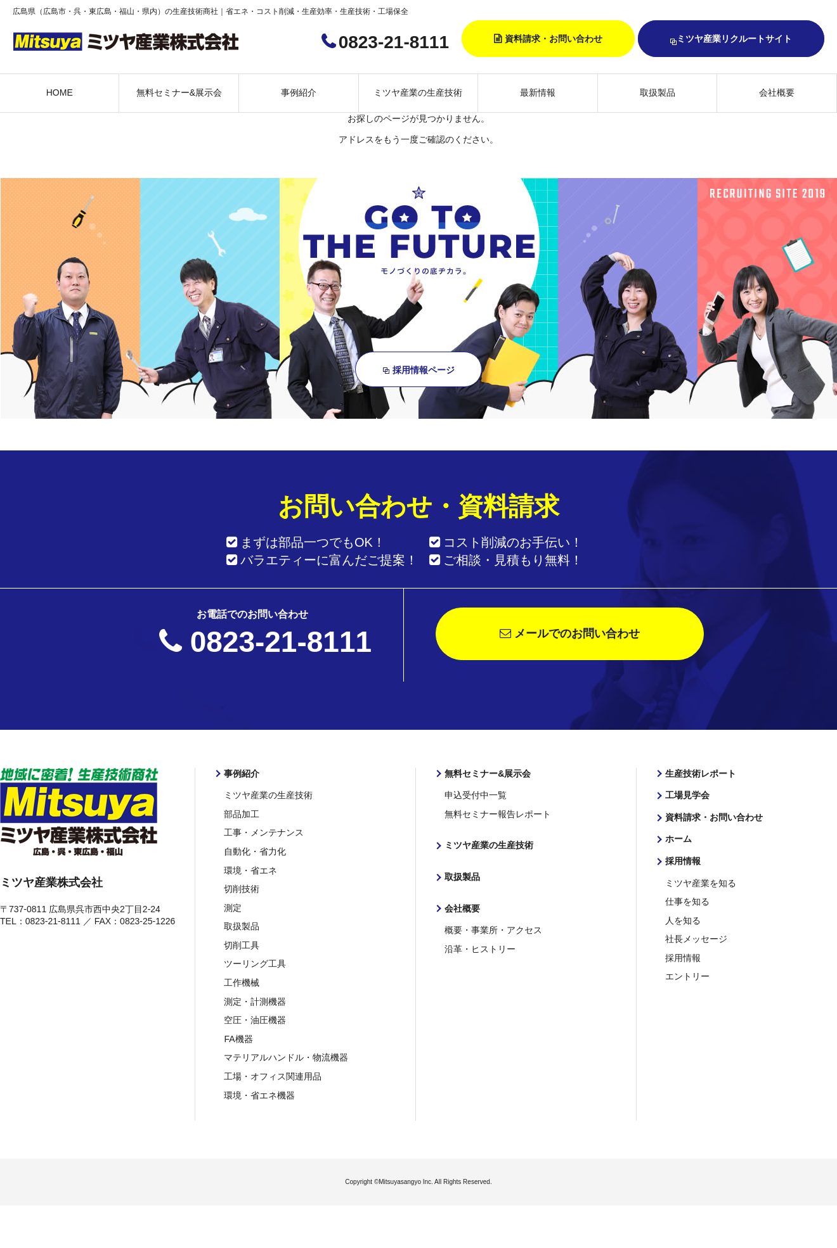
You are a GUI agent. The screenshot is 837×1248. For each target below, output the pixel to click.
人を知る (683, 920)
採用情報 (683, 861)
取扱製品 (657, 92)
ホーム (678, 839)
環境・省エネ (250, 870)
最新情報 (537, 92)
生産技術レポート (700, 773)
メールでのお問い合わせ (570, 633)
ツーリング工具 (255, 963)
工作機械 (241, 982)
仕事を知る (687, 901)
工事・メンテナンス (264, 832)
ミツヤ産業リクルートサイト (731, 40)
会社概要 (777, 92)
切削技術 (241, 889)
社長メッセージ (696, 939)
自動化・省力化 (255, 851)
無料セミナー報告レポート (497, 814)
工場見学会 (687, 795)
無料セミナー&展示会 (179, 92)
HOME (59, 92)
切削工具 (241, 945)
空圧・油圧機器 (255, 1020)
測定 (233, 908)
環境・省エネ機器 (259, 1095)
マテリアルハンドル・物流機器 (286, 1057)
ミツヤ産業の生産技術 (417, 92)
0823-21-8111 (394, 42)
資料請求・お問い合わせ (553, 39)
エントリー (687, 976)
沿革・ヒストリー (480, 949)
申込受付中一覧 (475, 795)
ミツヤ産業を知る (700, 883)
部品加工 (241, 814)
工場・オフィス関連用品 (272, 1076)
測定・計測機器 (255, 1001)
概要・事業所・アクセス (493, 930)
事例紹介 (298, 92)
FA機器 (238, 1039)
